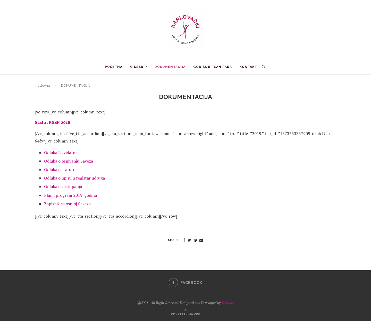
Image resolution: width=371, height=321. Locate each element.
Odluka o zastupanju (63, 186)
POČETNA (113, 67)
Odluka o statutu (59, 169)
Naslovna (42, 85)
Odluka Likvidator (60, 152)
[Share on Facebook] (184, 240)
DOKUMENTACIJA (170, 67)
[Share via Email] (201, 240)
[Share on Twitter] (189, 240)
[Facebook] (185, 282)
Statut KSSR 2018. (53, 122)
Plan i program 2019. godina (70, 195)
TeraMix (227, 302)
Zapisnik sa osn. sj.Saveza (67, 204)
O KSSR (136, 67)
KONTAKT (248, 67)
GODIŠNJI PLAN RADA (212, 67)
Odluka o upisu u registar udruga (74, 178)
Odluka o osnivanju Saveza (68, 161)
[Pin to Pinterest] (195, 240)
